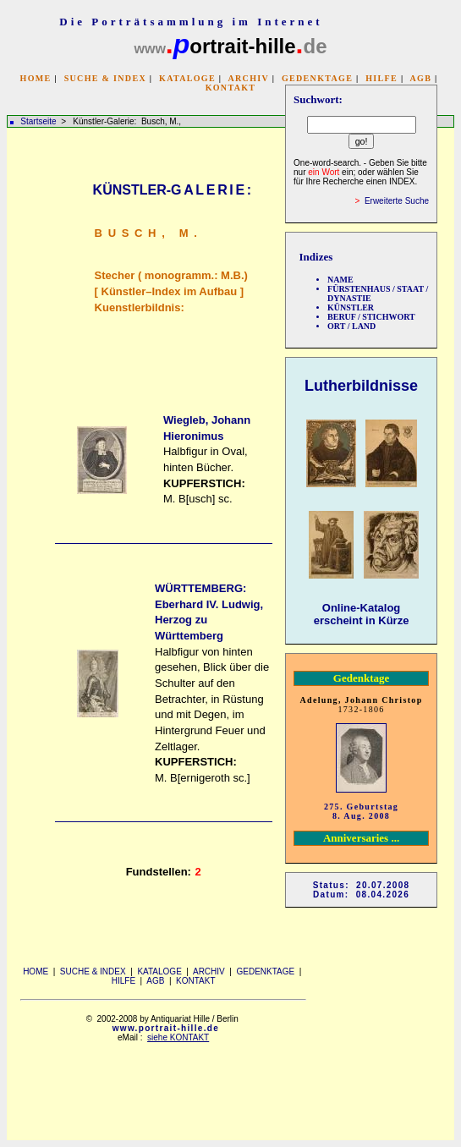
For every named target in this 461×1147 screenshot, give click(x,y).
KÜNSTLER (350, 307)
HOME (36, 78)
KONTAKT (231, 87)
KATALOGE (187, 78)
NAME (340, 279)
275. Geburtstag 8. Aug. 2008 (361, 811)
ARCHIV (248, 78)
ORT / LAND (351, 326)
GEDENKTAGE (317, 78)
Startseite (38, 121)
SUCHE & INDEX (105, 78)
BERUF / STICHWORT (371, 316)
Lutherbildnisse (361, 385)
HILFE (381, 78)
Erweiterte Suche (397, 201)
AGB (421, 78)
